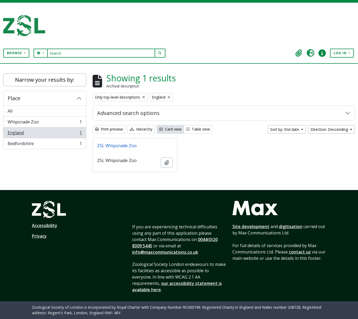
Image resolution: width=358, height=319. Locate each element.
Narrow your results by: (44, 79)
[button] (299, 53)
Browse (15, 53)
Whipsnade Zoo (44, 123)
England (44, 134)
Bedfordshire (44, 144)
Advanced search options (128, 113)
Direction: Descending (330, 129)
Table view (198, 129)
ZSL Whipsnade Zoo (117, 146)
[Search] (101, 53)
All (10, 111)
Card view (170, 129)
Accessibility (44, 225)
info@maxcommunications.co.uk (165, 252)
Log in (341, 53)
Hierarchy (141, 129)
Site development (250, 226)
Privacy (39, 236)
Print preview (109, 129)
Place (14, 98)
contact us (300, 252)
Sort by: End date (285, 129)
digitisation (290, 226)
